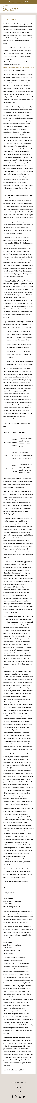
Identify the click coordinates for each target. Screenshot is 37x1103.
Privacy (18, 1091)
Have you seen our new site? (18, 2)
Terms (18, 1087)
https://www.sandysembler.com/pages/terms (18, 67)
